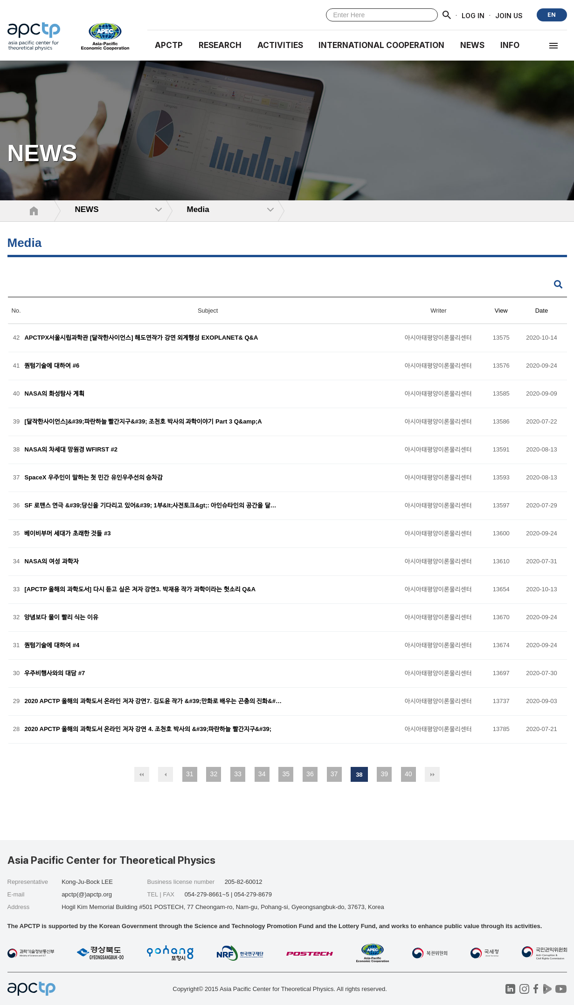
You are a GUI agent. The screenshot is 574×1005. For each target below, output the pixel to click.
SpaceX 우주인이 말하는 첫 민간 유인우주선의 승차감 (93, 477)
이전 (165, 774)
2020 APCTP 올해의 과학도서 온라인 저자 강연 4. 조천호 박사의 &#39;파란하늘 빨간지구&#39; (147, 729)
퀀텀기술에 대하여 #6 (51, 365)
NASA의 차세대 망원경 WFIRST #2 (71, 449)
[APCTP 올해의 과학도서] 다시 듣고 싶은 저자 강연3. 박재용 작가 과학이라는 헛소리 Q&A (140, 589)
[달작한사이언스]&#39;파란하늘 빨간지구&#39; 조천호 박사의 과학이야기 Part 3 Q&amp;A (143, 421)
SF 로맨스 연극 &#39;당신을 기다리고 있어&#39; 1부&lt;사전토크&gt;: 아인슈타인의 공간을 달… (150, 505)
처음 (141, 774)
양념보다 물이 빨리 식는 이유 (61, 617)
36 (310, 774)
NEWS (472, 45)
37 (334, 774)
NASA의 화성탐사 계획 (54, 393)
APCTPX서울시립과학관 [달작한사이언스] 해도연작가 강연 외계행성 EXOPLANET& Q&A (141, 338)
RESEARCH (220, 45)
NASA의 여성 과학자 (51, 561)
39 (384, 774)
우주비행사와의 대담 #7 (54, 673)
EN (551, 14)
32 (214, 774)
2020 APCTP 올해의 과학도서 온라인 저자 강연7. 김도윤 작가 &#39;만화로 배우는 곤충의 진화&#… (152, 701)
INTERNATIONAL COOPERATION (381, 45)
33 (238, 774)
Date (541, 310)
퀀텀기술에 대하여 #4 (51, 645)
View (501, 310)
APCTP (169, 45)
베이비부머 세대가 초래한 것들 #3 (67, 533)
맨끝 (432, 774)
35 (286, 774)
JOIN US (509, 15)
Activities (280, 45)
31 (190, 774)
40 (408, 774)
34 (262, 774)
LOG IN (473, 15)
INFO (509, 45)
